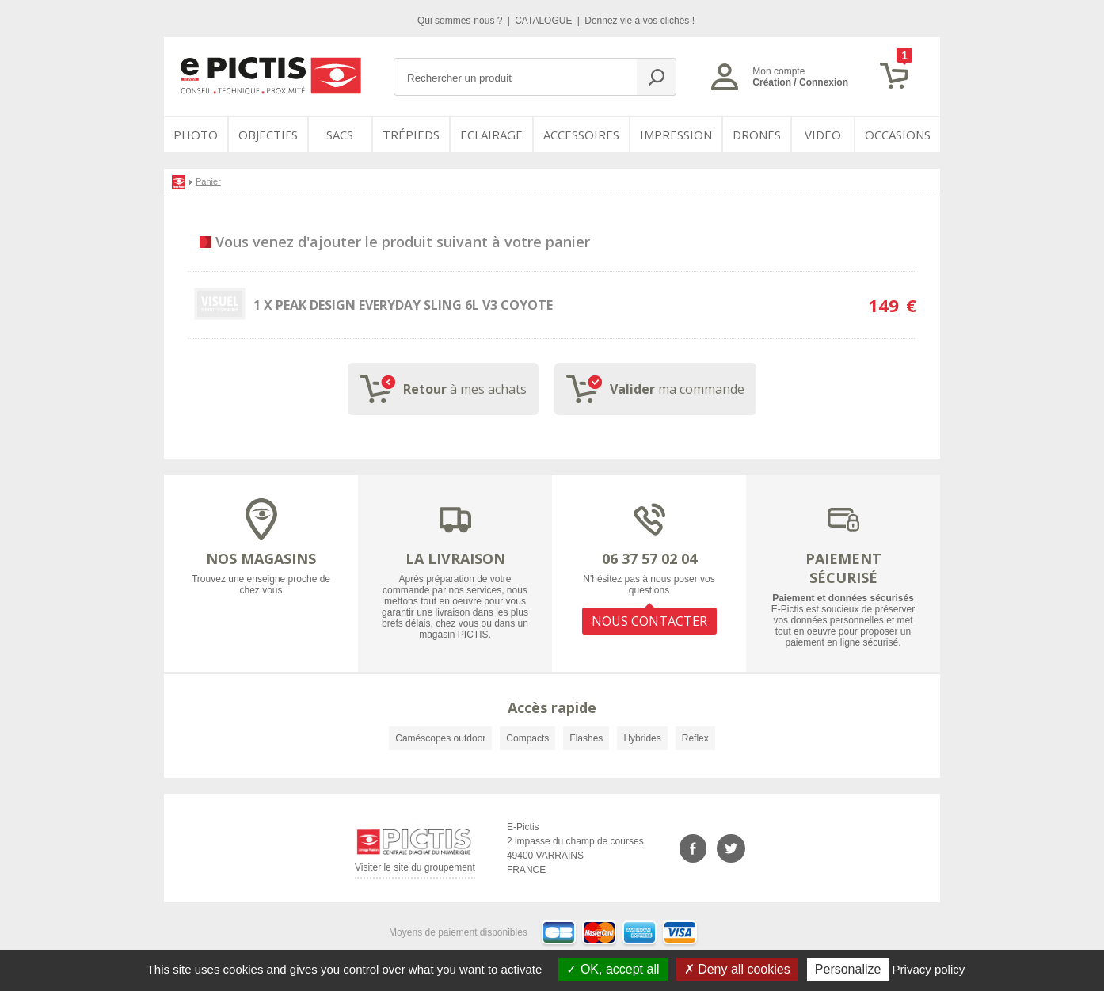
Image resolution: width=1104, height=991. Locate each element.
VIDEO (823, 135)
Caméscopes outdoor (440, 738)
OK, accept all (612, 969)
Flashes (586, 738)
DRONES (757, 135)
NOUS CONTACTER (649, 621)
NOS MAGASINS (261, 558)
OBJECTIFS (268, 135)
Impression (676, 135)
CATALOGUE (545, 20)
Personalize (848, 969)
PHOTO (195, 135)
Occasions (898, 135)
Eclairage (491, 135)
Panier (208, 181)
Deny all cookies (737, 969)
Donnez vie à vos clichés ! (639, 20)
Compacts (527, 738)
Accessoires (581, 135)
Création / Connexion (800, 82)
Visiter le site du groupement (415, 870)
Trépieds (411, 135)
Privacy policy (929, 969)
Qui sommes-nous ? (461, 20)
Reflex (695, 738)
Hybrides (641, 738)
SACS (339, 135)
